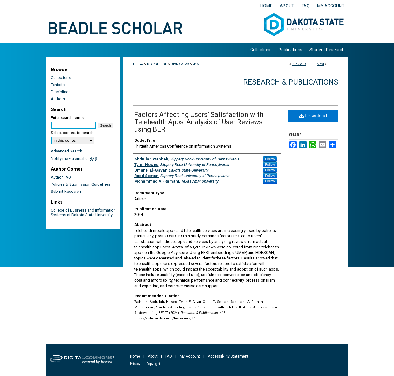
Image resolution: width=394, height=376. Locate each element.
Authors (58, 99)
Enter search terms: (68, 117)
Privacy (135, 364)
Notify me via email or (74, 158)
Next (320, 64)
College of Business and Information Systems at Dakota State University (83, 212)
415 (196, 64)
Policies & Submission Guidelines (80, 184)
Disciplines (60, 91)
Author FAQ (61, 177)
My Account (190, 356)
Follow (270, 159)
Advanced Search (66, 151)
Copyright (153, 364)
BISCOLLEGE (157, 64)
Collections (61, 77)
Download (313, 115)
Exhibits (58, 84)
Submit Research (66, 191)
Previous (299, 64)
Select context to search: (72, 132)
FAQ (168, 356)
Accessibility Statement (228, 356)
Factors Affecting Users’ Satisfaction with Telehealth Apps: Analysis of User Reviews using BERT (198, 122)
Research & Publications (290, 82)
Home (138, 64)
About (153, 356)
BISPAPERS (180, 64)
